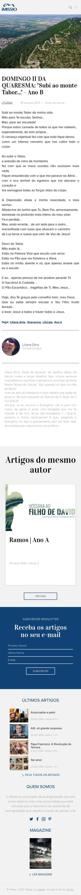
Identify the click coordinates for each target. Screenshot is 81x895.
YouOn (70, 889)
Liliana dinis (17, 322)
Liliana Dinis (30, 345)
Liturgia (7, 103)
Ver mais (40, 596)
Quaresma (34, 322)
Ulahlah (41, 889)
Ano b (58, 322)
